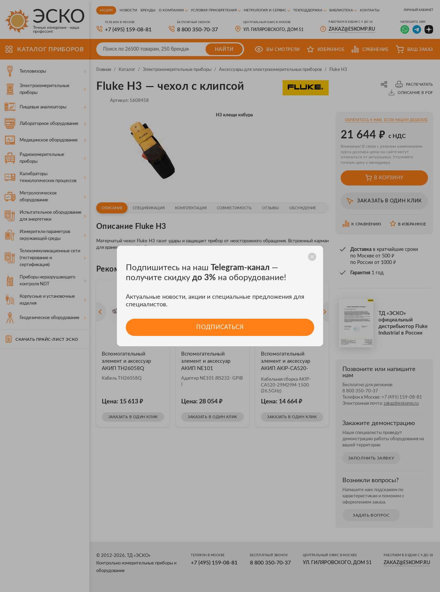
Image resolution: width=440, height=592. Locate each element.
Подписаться (219, 327)
